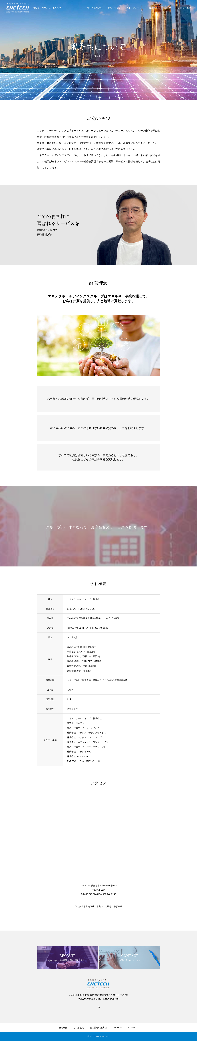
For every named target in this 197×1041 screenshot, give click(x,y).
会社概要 (63, 1027)
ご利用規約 (78, 1027)
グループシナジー (134, 8)
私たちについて (94, 8)
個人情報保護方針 (98, 1027)
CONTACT (133, 1027)
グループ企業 (114, 8)
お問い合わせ (184, 8)
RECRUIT (168, 8)
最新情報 (153, 8)
